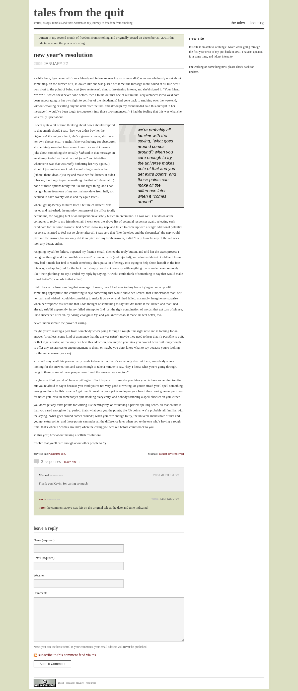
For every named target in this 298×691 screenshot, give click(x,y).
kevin (42, 499)
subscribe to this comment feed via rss (67, 655)
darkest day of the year (171, 453)
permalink (56, 475)
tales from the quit (79, 12)
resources (91, 682)
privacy (80, 682)
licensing (257, 23)
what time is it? (57, 453)
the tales (238, 23)
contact (70, 682)
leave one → (72, 462)
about (61, 682)
